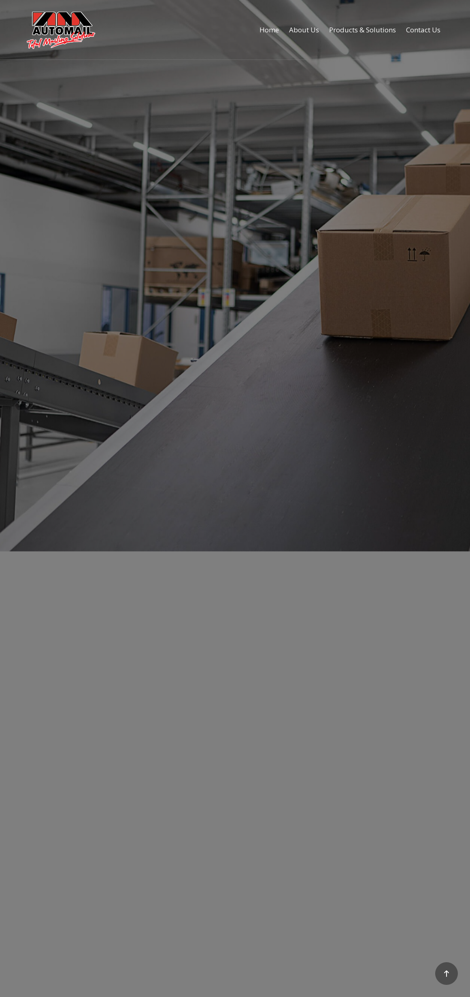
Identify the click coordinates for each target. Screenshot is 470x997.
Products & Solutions (362, 29)
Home (269, 29)
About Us (304, 29)
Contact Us (423, 29)
